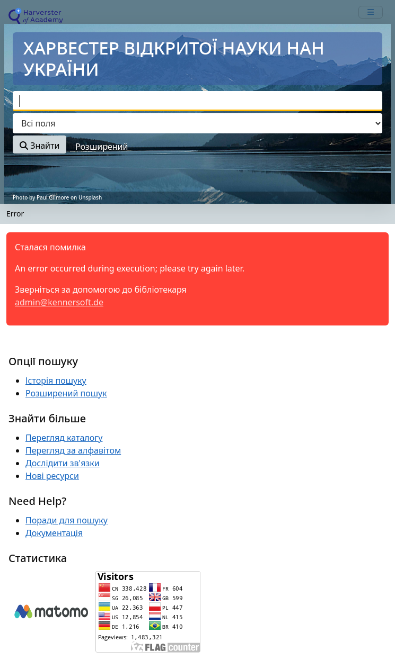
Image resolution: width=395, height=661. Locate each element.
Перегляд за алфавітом (73, 450)
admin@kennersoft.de (59, 302)
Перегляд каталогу (63, 437)
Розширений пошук (66, 393)
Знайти (39, 145)
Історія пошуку (55, 380)
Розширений (101, 146)
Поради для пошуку (66, 520)
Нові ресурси (52, 476)
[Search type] (197, 123)
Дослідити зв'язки (62, 463)
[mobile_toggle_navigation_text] (370, 12)
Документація (54, 533)
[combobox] (197, 101)
